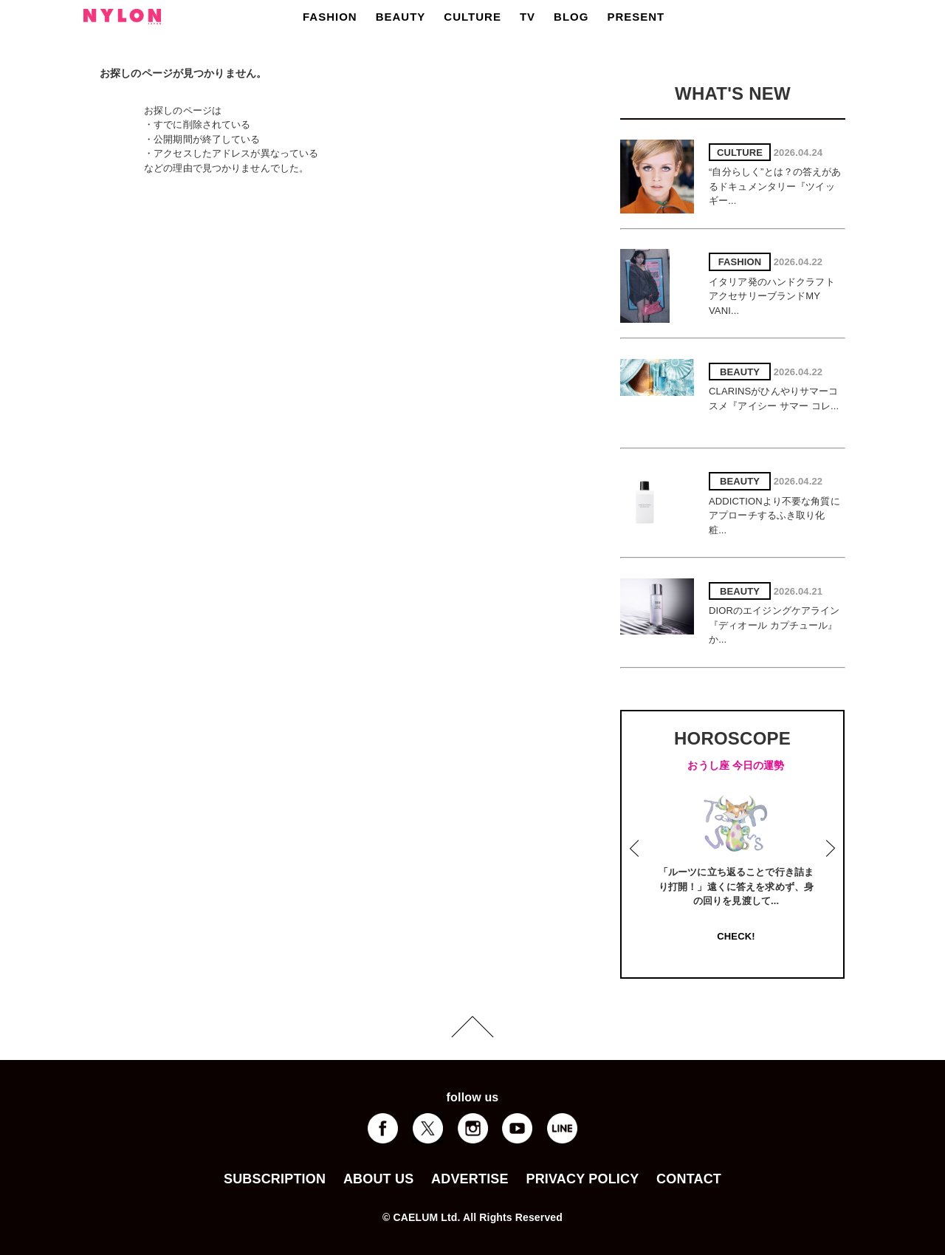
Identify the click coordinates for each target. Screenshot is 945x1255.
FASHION (330, 16)
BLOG (571, 16)
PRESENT (635, 16)
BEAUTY (401, 16)
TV (527, 16)
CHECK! (736, 936)
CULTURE (472, 16)
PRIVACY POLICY (582, 1179)
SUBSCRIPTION (275, 1179)
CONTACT (688, 1179)
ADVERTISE (470, 1179)
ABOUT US (378, 1179)
